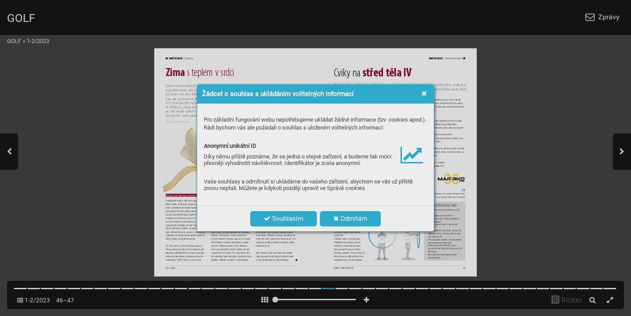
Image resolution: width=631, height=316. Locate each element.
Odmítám (350, 219)
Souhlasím (283, 219)
